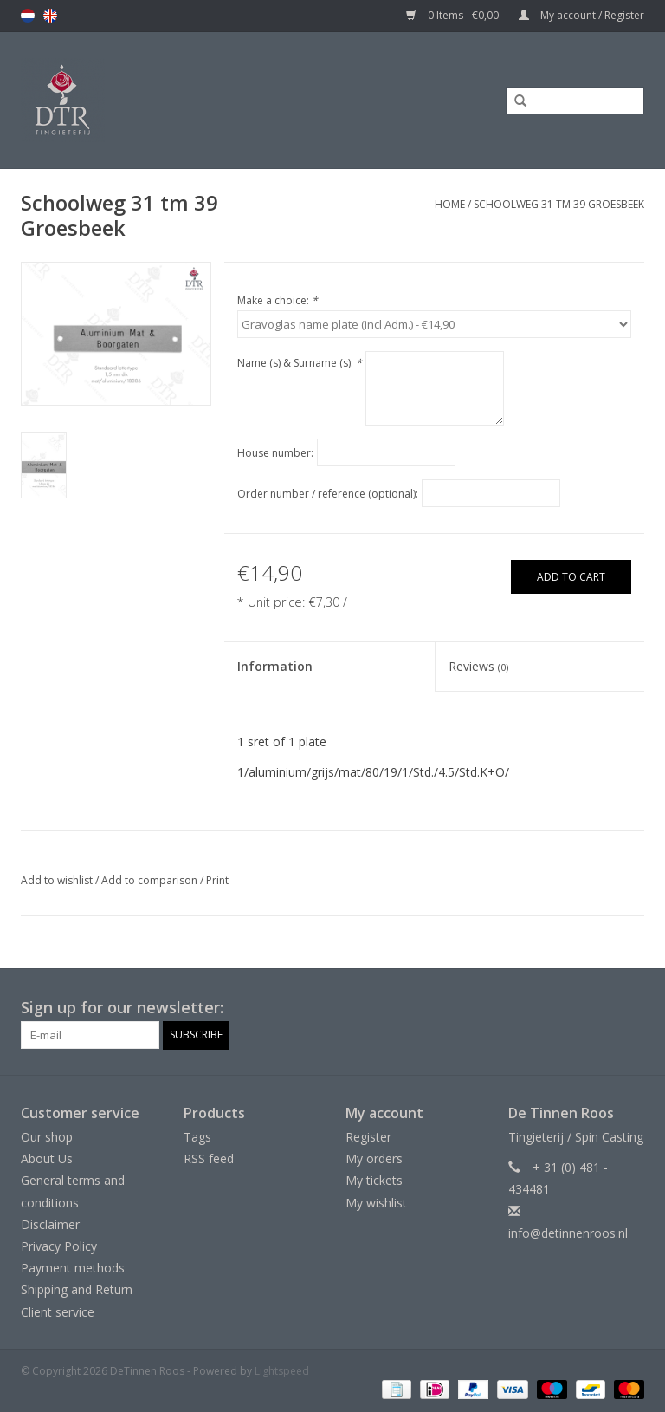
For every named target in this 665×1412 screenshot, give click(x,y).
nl (28, 16)
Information (275, 666)
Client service (57, 1312)
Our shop (47, 1137)
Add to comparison (150, 880)
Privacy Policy (59, 1246)
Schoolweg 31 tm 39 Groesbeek (559, 204)
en (50, 16)
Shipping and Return (76, 1289)
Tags (197, 1137)
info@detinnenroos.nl (568, 1233)
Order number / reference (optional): (327, 493)
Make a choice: (277, 300)
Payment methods (73, 1267)
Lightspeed (282, 1370)
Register (368, 1137)
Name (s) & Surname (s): (299, 362)
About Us (47, 1158)
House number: (275, 453)
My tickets (374, 1180)
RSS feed (209, 1158)
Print (217, 880)
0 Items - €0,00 (453, 15)
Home (450, 204)
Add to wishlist (57, 880)
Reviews (478, 666)
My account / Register (581, 15)
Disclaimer (50, 1224)
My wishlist (376, 1202)
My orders (374, 1158)
